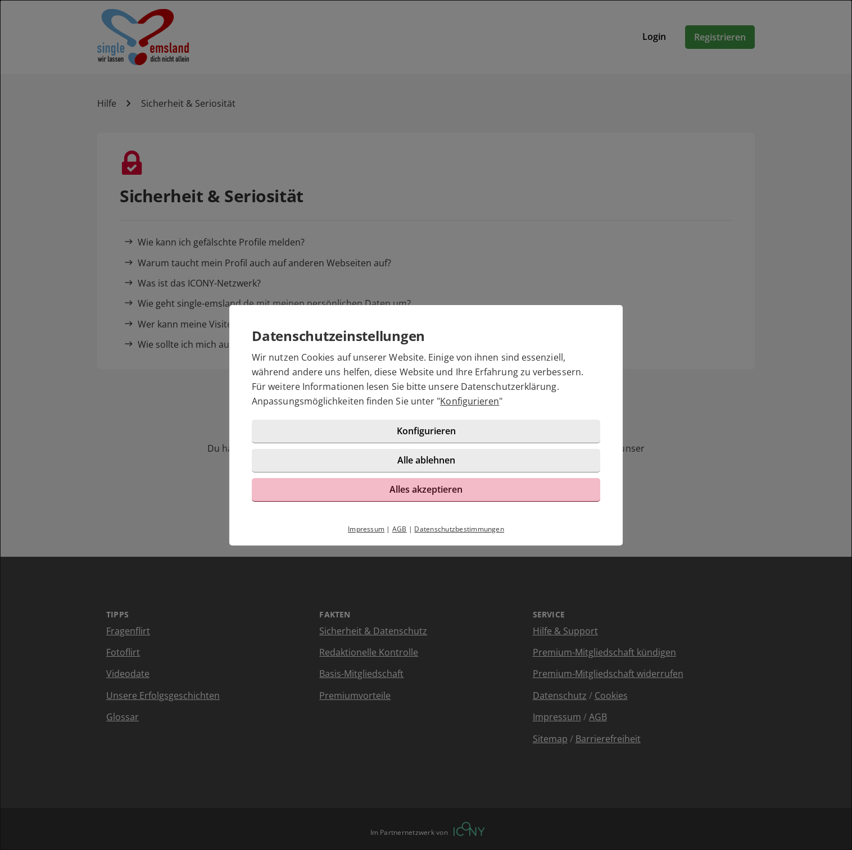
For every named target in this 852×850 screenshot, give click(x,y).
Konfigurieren (469, 401)
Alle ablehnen (426, 460)
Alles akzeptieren (426, 489)
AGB (399, 529)
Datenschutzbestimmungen (459, 529)
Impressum (366, 529)
